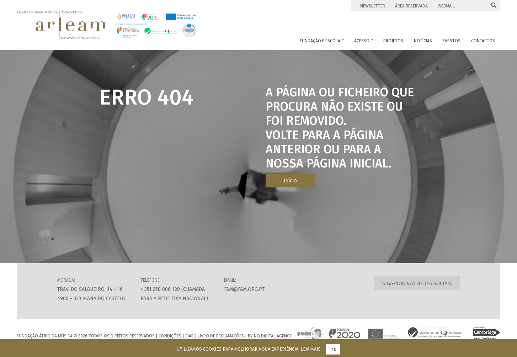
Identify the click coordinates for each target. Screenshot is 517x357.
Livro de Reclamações (221, 336)
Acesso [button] (363, 40)
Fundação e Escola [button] (322, 40)
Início (290, 180)
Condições (170, 336)
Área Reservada (411, 6)
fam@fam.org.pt (244, 289)
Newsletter (372, 6)
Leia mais (310, 349)
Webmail (446, 6)
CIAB (189, 336)
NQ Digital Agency (273, 336)
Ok (333, 349)
